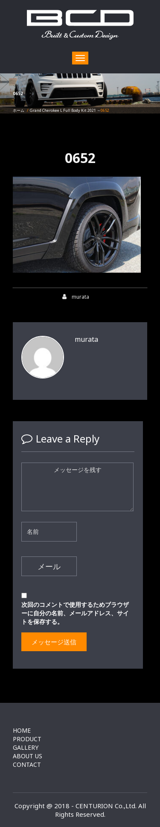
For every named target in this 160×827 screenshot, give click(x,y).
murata (75, 296)
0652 (80, 158)
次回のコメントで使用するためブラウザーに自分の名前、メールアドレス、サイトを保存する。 (75, 613)
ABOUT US (27, 756)
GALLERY (25, 747)
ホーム (18, 110)
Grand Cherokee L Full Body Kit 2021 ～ (65, 110)
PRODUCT (27, 739)
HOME (22, 730)
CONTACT (27, 764)
